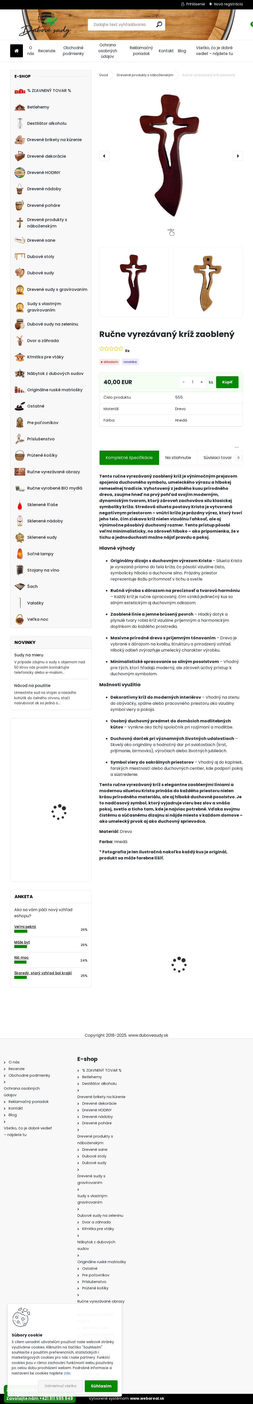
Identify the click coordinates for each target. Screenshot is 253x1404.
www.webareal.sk (147, 1398)
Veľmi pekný (25, 926)
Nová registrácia (228, 4)
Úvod (103, 75)
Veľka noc (31, 619)
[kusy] (183, 382)
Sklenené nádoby (39, 521)
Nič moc (21, 957)
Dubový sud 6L (117, 979)
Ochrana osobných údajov (107, 50)
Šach (26, 586)
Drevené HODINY (37, 172)
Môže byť (22, 942)
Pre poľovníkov (36, 422)
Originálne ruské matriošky (48, 389)
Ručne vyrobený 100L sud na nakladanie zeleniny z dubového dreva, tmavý (65, 797)
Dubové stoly (34, 256)
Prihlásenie (195, 4)
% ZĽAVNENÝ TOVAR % (43, 90)
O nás (30, 50)
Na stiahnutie (178, 458)
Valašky (29, 603)
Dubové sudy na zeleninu (46, 324)
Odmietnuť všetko (60, 1386)
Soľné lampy (34, 553)
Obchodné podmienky (73, 50)
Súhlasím (101, 1386)
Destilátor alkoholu (40, 123)
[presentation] (104, 156)
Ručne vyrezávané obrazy (47, 471)
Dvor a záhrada (37, 340)
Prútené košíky (36, 455)
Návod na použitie (32, 685)
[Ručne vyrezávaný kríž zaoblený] (171, 155)
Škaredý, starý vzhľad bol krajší (43, 973)
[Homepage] (16, 51)
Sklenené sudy (36, 537)
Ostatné (29, 406)
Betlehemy (32, 107)
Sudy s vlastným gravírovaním (38, 307)
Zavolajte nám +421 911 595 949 (39, 1398)
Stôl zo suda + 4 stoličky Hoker (207, 972)
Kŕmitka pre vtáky (39, 357)
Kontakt (166, 50)
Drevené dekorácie (40, 156)
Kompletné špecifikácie (129, 458)
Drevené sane (35, 240)
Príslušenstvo (35, 439)
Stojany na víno (37, 570)
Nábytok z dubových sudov (49, 373)
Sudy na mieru (28, 655)
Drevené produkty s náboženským (41, 223)
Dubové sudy (34, 273)
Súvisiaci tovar (223, 458)
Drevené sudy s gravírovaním (51, 289)
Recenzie (46, 50)
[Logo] (45, 24)
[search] (159, 24)
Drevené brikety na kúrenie (48, 139)
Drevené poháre (37, 205)
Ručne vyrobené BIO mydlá (48, 488)
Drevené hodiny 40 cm (63, 742)
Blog (182, 50)
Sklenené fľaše (36, 504)
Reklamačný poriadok (141, 50)
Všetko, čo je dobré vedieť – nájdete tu (214, 50)
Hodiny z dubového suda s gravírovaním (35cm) (65, 845)
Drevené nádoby (38, 189)
